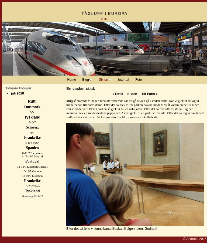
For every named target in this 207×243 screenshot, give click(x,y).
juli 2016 (17, 93)
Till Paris (149, 94)
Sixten (132, 94)
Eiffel (117, 94)
